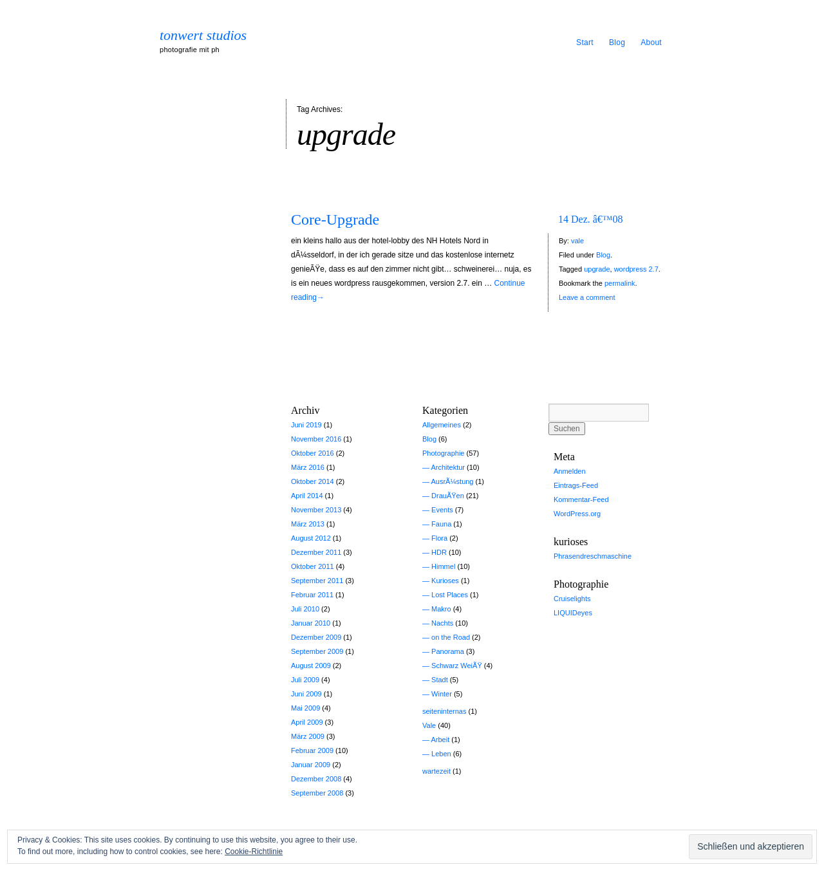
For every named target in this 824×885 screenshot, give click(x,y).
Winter (441, 694)
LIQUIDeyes (573, 613)
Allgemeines (441, 425)
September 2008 (317, 793)
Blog (617, 42)
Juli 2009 (305, 680)
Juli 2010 (305, 609)
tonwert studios (203, 35)
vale (577, 241)
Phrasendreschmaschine (593, 556)
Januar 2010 (310, 623)
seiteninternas (444, 711)
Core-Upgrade (335, 219)
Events (442, 510)
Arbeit (440, 739)
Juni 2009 (306, 694)
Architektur (448, 467)
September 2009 (317, 651)
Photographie (443, 453)
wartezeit (436, 771)
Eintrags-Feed (576, 485)
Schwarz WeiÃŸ (456, 665)
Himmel (443, 566)
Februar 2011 (312, 595)
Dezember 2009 (316, 637)
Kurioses (445, 580)
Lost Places (449, 595)
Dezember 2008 (316, 779)
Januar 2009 (310, 765)
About (651, 42)
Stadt (439, 680)
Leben (441, 754)
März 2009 (307, 736)
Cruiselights (572, 598)
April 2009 (307, 722)
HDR (439, 552)
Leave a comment (587, 297)
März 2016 (307, 467)
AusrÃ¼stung (452, 481)
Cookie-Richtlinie (254, 851)
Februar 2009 (312, 750)
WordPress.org (577, 513)
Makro (441, 609)
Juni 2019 (306, 425)
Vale (429, 725)
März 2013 (307, 524)
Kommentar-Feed (581, 499)
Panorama (447, 651)
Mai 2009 (305, 708)
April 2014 (307, 495)
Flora (439, 538)
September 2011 (317, 580)
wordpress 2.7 (636, 269)
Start (585, 42)
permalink (619, 283)
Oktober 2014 (312, 481)
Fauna (441, 524)
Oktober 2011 (312, 566)
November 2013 (316, 510)
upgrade (597, 269)
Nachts (442, 623)
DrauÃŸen (447, 495)
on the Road (450, 637)
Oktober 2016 (312, 453)
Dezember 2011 (316, 552)
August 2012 (311, 538)
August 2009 (311, 665)
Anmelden (570, 471)
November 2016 (316, 439)
